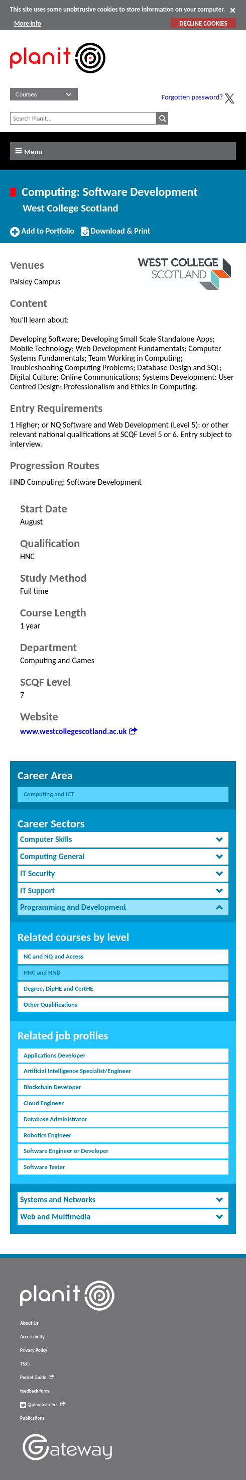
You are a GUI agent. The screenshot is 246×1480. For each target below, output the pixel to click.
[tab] (123, 840)
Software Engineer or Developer (66, 1150)
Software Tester (44, 1167)
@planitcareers (42, 1405)
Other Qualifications (50, 1004)
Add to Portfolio (42, 235)
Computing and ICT (49, 794)
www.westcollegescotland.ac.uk (78, 731)
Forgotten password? (192, 96)
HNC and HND (42, 972)
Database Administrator (55, 1119)
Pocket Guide (37, 1378)
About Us (29, 1323)
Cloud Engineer (44, 1103)
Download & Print (115, 235)
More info (27, 23)
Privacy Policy (33, 1350)
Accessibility (32, 1337)
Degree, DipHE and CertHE (58, 988)
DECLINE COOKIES (203, 23)
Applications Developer (54, 1055)
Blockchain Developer (52, 1087)
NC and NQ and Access (53, 956)
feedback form (34, 1391)
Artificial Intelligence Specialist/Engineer (77, 1071)
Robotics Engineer (47, 1135)
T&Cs (25, 1364)
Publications (32, 1418)
